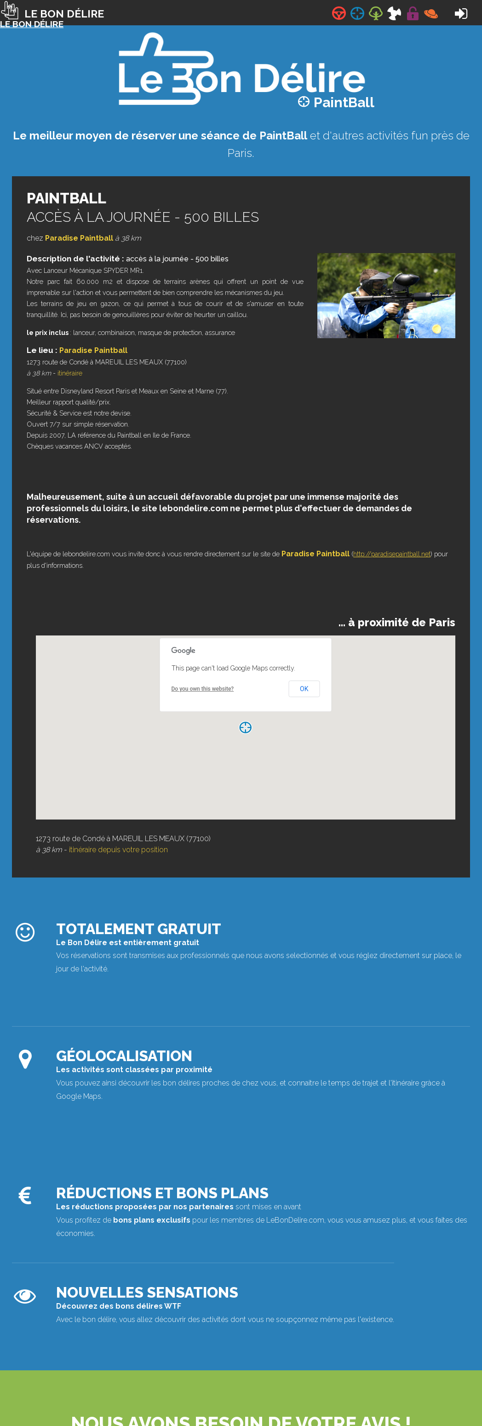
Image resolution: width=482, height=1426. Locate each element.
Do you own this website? (203, 689)
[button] (245, 727)
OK (304, 689)
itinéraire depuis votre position (118, 849)
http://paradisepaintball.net (391, 554)
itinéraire (69, 373)
